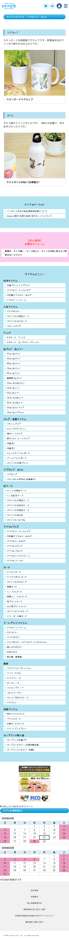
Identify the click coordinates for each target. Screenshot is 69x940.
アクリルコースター (15, 560)
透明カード (12, 586)
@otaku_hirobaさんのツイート (16, 806)
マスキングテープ (15, 687)
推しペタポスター (15, 646)
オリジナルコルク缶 (16, 519)
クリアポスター (14, 311)
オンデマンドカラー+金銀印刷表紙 (23, 744)
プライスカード (14, 718)
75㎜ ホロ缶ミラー (15, 402)
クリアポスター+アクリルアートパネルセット (27, 642)
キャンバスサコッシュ (16, 428)
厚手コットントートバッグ (18, 438)
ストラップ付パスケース (18, 697)
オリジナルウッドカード (17, 611)
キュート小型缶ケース (17, 490)
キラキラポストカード (17, 576)
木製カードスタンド (15, 723)
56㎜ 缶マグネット (15, 412)
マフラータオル (14, 673)
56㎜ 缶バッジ (13, 368)
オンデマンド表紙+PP (17, 739)
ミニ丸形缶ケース (15, 495)
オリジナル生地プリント (18, 462)
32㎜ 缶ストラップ (15, 407)
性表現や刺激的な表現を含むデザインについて (34, 916)
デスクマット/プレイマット (19, 668)
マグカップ (12, 474)
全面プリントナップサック (18, 285)
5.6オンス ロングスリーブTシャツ (23, 342)
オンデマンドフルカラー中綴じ (21, 749)
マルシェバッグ (14, 325)
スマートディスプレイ (16, 728)
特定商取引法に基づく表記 (34, 909)
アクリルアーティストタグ (19, 290)
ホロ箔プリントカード (16, 606)
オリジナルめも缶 (15, 514)
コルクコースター (15, 692)
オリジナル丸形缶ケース (18, 505)
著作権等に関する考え (34, 922)
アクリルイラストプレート (18, 555)
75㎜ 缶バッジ (13, 373)
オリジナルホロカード (17, 320)
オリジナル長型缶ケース (18, 510)
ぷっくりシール (13, 682)
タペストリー (12, 632)
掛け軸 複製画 (14, 656)
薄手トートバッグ (14, 433)
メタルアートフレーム (16, 299)
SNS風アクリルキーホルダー (20, 294)
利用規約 (34, 897)
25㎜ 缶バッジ (13, 353)
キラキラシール (14, 677)
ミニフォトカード (14, 591)
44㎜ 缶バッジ (13, 363)
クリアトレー (12, 702)
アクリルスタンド (14, 545)
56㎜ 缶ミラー (13, 387)
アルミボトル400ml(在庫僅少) (21, 479)
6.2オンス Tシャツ (16, 337)
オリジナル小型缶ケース (18, 316)
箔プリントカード (14, 601)
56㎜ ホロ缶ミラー (16, 397)
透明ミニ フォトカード (17, 596)
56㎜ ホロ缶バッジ (16, 382)
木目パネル (12, 651)
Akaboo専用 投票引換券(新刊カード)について (29, 216)
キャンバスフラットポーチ (18, 453)
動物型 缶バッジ (14, 378)
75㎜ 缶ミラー (13, 392)
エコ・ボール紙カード (17, 616)
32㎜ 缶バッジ (13, 358)
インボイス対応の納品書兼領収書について (27, 211)
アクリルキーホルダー (17, 540)
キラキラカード (14, 571)
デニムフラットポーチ (17, 457)
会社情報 (34, 890)
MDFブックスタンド (16, 713)
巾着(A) (11, 443)
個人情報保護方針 (34, 903)
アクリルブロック (15, 550)
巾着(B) (11, 448)
